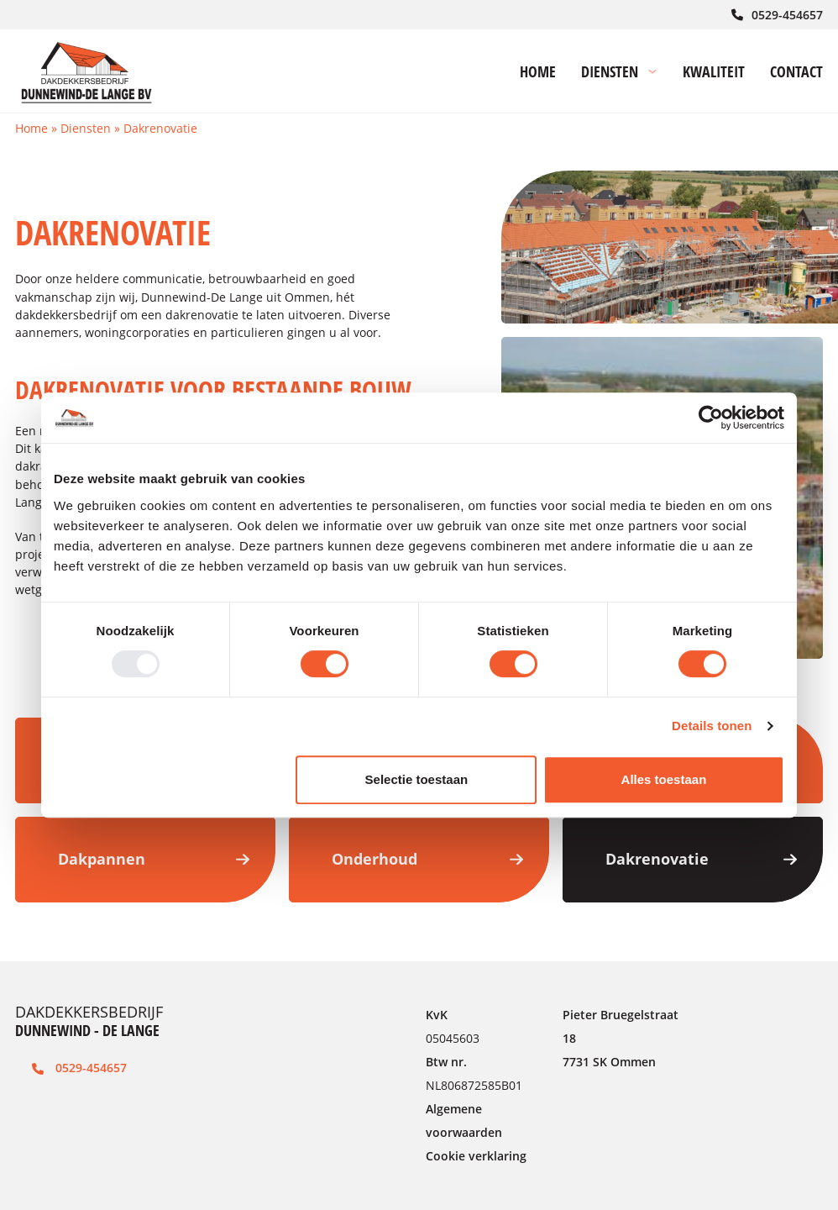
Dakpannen (153, 859)
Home (31, 128)
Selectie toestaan (417, 779)
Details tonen (712, 725)
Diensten (85, 128)
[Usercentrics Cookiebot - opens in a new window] (710, 417)
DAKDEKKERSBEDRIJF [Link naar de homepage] (89, 1021)
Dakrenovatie (701, 859)
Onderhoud (427, 859)
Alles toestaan (664, 779)
